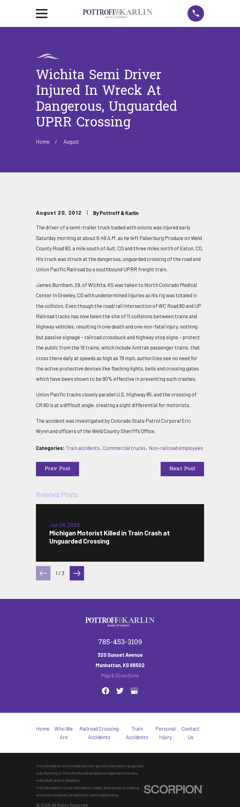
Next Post (182, 469)
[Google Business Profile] (134, 690)
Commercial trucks (124, 448)
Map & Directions (120, 675)
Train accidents (83, 448)
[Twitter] (119, 690)
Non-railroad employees (176, 448)
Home (43, 728)
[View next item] (77, 573)
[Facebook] (105, 690)
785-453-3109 (120, 642)
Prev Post (57, 469)
